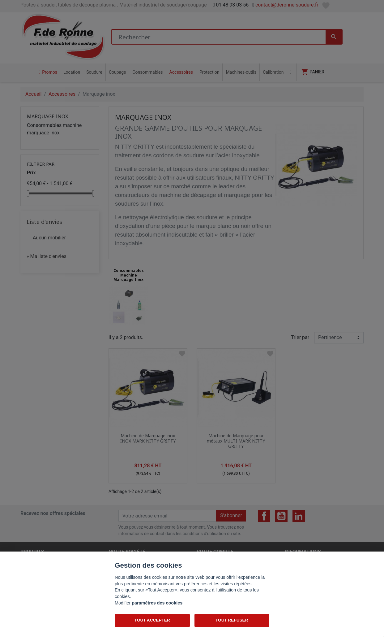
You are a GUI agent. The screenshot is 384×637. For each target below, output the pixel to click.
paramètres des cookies (157, 602)
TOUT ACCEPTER (152, 620)
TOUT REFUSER (231, 620)
